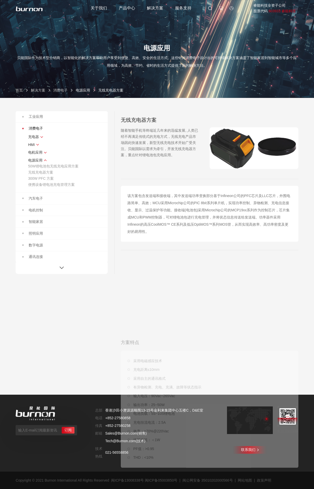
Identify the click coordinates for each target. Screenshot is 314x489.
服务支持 (183, 8)
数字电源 (32, 245)
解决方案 (155, 8)
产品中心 (127, 8)
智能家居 (32, 222)
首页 (19, 90)
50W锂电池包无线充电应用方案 (53, 166)
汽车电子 (32, 198)
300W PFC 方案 (41, 178)
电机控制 (32, 210)
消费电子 (60, 90)
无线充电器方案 (40, 172)
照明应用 (32, 233)
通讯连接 (32, 257)
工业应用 (32, 117)
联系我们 (250, 450)
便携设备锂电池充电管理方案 (51, 185)
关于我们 (99, 8)
